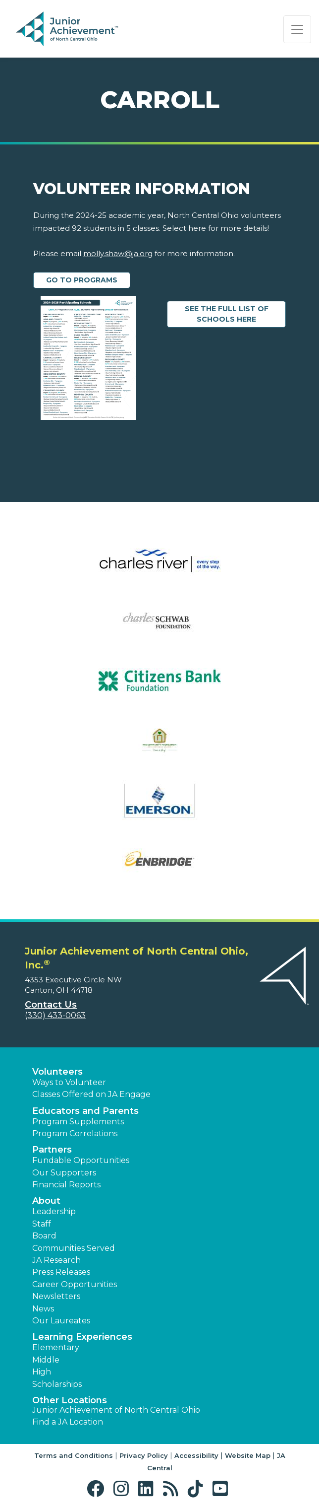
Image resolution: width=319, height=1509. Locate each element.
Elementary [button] (55, 1347)
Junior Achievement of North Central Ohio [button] (116, 1410)
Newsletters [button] (56, 1296)
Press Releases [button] (61, 1272)
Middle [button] (45, 1360)
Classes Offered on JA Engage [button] (91, 1094)
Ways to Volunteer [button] (69, 1082)
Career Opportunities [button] (74, 1284)
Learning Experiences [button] (82, 1336)
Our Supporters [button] (64, 1172)
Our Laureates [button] (61, 1320)
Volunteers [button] (57, 1071)
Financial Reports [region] (66, 1184)
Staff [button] (41, 1224)
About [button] (46, 1200)
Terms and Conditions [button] (73, 1455)
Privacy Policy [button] (143, 1455)
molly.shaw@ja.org (118, 253)
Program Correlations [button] (74, 1133)
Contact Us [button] (51, 1004)
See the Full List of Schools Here (235, 314)
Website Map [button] (247, 1455)
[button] (98, 1489)
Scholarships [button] (57, 1384)
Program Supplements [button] (78, 1121)
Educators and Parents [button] (85, 1110)
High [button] (41, 1371)
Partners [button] (52, 1149)
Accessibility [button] (196, 1455)
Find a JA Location (67, 1422)
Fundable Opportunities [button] (80, 1160)
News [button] (43, 1308)
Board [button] (44, 1235)
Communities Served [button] (73, 1248)
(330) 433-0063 (55, 1015)
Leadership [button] (54, 1211)
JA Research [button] (56, 1260)
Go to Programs (81, 279)
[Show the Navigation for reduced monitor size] (297, 29)
